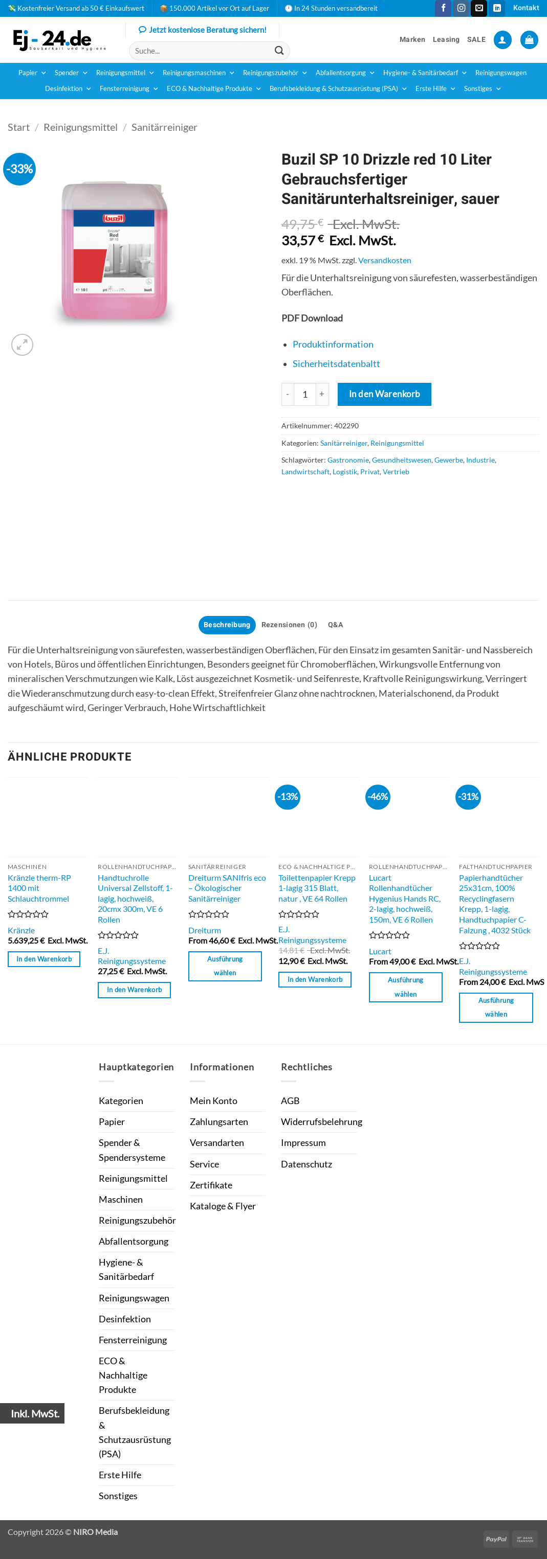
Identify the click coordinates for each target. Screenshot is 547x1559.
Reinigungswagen (501, 73)
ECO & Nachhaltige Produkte (214, 89)
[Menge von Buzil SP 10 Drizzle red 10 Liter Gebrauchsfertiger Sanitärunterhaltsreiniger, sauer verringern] (287, 394)
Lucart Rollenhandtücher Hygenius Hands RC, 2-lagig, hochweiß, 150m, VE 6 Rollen (405, 898)
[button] (503, 40)
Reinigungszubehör (275, 73)
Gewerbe (448, 459)
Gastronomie (348, 459)
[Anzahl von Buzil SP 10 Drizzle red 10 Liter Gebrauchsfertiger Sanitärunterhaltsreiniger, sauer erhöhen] (322, 394)
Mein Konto (213, 1100)
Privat (370, 471)
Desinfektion (68, 89)
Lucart (380, 951)
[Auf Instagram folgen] (461, 8)
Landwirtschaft (305, 471)
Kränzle (21, 930)
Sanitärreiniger (165, 127)
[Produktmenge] (305, 394)
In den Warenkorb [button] (44, 959)
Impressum (303, 1142)
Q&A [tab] (335, 625)
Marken (413, 39)
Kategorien (121, 1100)
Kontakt (526, 8)
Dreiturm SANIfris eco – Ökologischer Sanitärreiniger (227, 888)
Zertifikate (211, 1185)
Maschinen (121, 1199)
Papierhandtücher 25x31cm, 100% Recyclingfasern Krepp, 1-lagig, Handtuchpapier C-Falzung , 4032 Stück (495, 904)
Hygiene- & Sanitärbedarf (425, 73)
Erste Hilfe (435, 89)
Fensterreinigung (129, 89)
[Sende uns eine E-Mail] (479, 8)
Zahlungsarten (219, 1121)
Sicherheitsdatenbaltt (336, 363)
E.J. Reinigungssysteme (132, 956)
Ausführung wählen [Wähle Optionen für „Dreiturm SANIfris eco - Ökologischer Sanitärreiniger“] (225, 966)
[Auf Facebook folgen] (443, 8)
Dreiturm (204, 930)
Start (19, 127)
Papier (32, 73)
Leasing (446, 39)
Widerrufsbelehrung (321, 1121)
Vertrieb (396, 471)
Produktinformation (333, 344)
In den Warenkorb (385, 393)
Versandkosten (384, 260)
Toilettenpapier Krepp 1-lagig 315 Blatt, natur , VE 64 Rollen (317, 888)
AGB (290, 1100)
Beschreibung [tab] (227, 625)
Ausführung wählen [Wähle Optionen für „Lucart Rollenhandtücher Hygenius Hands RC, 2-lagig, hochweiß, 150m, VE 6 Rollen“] (406, 987)
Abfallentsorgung (346, 73)
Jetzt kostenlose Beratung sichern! (203, 30)
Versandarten (217, 1142)
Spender (72, 73)
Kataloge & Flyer (223, 1206)
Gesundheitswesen (401, 459)
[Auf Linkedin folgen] (497, 8)
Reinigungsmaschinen (199, 73)
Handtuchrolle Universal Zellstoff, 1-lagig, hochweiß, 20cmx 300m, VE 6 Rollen (135, 898)
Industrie (480, 459)
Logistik (345, 471)
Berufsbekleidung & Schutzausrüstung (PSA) (339, 89)
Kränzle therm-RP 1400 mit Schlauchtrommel (39, 888)
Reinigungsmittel (125, 73)
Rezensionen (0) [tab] (289, 625)
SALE (476, 39)
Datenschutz (306, 1164)
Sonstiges (483, 89)
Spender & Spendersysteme (132, 1149)
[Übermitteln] (279, 50)
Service (204, 1164)
